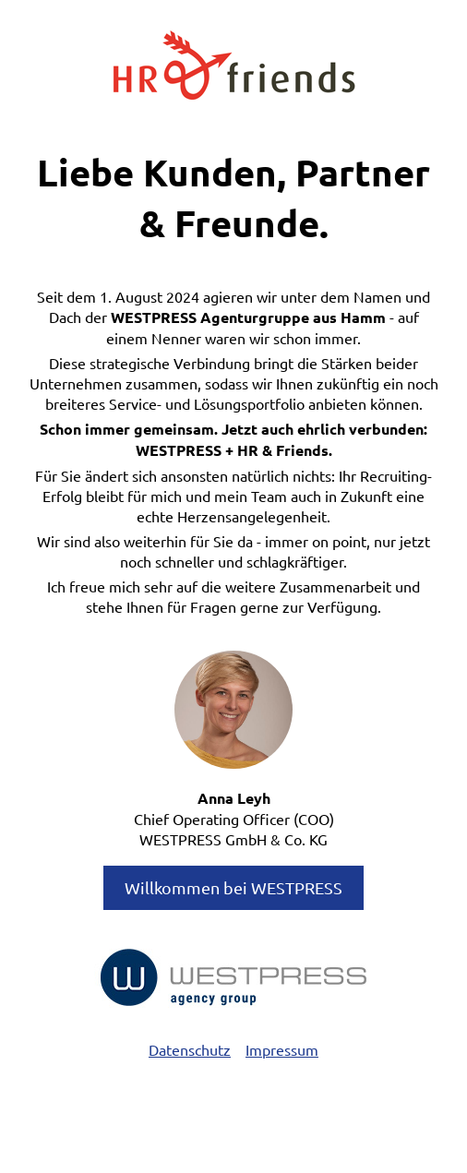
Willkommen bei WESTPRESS (233, 887)
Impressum (281, 1049)
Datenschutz (190, 1049)
